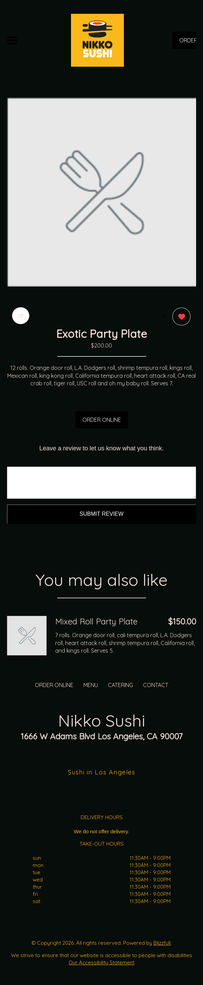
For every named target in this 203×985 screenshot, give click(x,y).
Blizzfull (162, 943)
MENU (90, 685)
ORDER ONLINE (101, 419)
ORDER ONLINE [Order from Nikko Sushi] (54, 685)
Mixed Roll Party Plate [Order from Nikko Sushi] (96, 621)
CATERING (120, 685)
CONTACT (155, 685)
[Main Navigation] (12, 40)
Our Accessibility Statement (101, 962)
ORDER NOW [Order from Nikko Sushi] (187, 43)
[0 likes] (179, 317)
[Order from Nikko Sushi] (27, 635)
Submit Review (102, 514)
